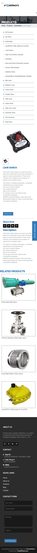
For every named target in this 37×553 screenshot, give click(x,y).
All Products (9, 32)
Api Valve (8, 37)
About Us (6, 481)
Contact (5, 490)
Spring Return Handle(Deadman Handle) (18, 76)
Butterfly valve (10, 85)
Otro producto (10, 117)
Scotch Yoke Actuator (12, 67)
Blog (4, 487)
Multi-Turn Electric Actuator (14, 54)
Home (3, 26)
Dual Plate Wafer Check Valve (12, 374)
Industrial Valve (10, 112)
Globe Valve (9, 103)
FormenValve (30, 549)
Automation (18, 26)
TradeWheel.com (22, 551)
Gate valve (8, 99)
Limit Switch (9, 50)
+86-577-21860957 (9, 462)
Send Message (10, 541)
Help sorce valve (10, 108)
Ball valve (8, 80)
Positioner (8, 59)
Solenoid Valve (10, 72)
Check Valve (9, 89)
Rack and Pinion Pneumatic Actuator (17, 63)
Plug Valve (8, 122)
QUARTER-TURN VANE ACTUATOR (16, 46)
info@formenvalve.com (11, 467)
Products (10, 26)
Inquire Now (8, 214)
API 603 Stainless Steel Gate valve (13, 338)
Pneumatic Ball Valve (9, 302)
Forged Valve (9, 94)
